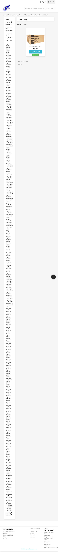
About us (5, 536)
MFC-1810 (9, 112)
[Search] (39, 8)
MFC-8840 (9, 227)
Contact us (5, 541)
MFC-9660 (9, 285)
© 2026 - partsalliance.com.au (29, 552)
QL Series (9, 510)
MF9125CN (10, 107)
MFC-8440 (9, 214)
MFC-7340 (9, 181)
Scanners (9, 513)
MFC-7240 (9, 179)
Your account (35, 532)
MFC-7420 (9, 188)
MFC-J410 (9, 303)
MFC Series (9, 43)
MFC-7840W (10, 196)
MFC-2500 (9, 122)
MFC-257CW (10, 126)
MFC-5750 (9, 157)
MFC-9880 (9, 292)
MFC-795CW (10, 203)
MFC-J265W (10, 301)
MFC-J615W (10, 382)
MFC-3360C (10, 142)
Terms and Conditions (8, 534)
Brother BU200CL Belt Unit (35, 49)
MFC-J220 (9, 298)
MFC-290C (9, 139)
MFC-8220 (9, 208)
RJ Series (9, 511)
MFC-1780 (9, 111)
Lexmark (8, 518)
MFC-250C (9, 123)
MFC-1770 (9, 109)
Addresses (32, 540)
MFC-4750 (9, 147)
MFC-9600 (9, 282)
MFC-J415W (10, 305)
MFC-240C (9, 120)
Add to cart (35, 55)
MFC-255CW (10, 125)
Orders (32, 536)
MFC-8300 (9, 209)
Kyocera (8, 25)
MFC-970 (9, 287)
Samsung (8, 516)
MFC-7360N (10, 185)
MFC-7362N (10, 187)
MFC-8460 (9, 215)
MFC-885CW (10, 228)
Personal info (33, 534)
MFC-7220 (9, 177)
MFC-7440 (9, 190)
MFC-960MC (10, 284)
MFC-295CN (10, 141)
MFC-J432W (10, 308)
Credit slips (33, 538)
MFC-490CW (10, 149)
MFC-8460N (10, 217)
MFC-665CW (10, 168)
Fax (7, 41)
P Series (9, 508)
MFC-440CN (10, 144)
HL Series (9, 40)
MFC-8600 (9, 223)
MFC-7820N (10, 195)
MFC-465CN (10, 146)
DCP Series (9, 37)
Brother (8, 27)
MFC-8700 (9, 225)
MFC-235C (9, 118)
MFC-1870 (9, 114)
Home (7, 22)
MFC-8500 (9, 219)
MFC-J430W (10, 306)
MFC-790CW (10, 201)
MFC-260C (9, 128)
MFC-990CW (10, 293)
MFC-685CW (10, 169)
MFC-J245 (9, 300)
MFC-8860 (9, 230)
